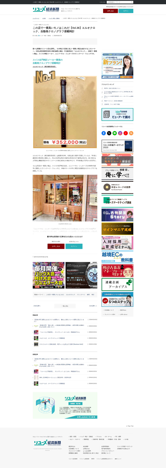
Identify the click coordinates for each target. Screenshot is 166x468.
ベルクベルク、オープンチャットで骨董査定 (52, 338)
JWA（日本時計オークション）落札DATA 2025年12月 (55, 377)
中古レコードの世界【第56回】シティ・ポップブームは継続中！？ (118, 97)
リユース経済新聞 (73, 458)
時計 (93, 294)
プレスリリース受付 (74, 451)
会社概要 (85, 446)
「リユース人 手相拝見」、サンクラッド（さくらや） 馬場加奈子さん (59, 332)
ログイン (126, 11)
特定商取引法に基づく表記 (91, 453)
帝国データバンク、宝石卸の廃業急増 (113, 100)
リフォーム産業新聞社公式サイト (105, 458)
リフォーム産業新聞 (84, 458)
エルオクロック (70, 294)
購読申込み (72, 446)
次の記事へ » (93, 306)
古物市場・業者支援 (98, 439)
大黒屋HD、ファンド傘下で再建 (112, 104)
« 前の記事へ (37, 306)
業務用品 (86, 439)
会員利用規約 (105, 446)
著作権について (105, 453)
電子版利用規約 (105, 448)
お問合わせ (86, 448)
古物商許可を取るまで (123, 448)
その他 (44, 18)
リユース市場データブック (125, 446)
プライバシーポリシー (107, 451)
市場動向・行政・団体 (114, 439)
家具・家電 (73, 436)
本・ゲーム (108, 436)
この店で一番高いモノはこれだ (55, 294)
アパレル (99, 436)
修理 (88, 294)
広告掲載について (74, 448)
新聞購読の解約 (73, 453)
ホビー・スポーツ (75, 439)
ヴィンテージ (81, 294)
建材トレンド (118, 458)
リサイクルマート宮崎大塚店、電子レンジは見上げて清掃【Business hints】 (61, 344)
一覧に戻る (65, 306)
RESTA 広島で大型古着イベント (112, 88)
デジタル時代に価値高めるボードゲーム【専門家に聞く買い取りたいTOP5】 (118, 92)
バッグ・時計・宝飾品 (54, 18)
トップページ (36, 18)
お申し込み (110, 11)
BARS (92, 458)
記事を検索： (103, 2)
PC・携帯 (118, 436)
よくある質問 (87, 451)
